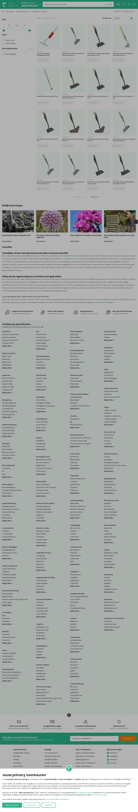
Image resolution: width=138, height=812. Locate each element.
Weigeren (48, 805)
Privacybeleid (50, 799)
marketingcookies (85, 793)
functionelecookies (99, 795)
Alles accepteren (12, 805)
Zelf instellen (32, 805)
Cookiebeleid (63, 799)
